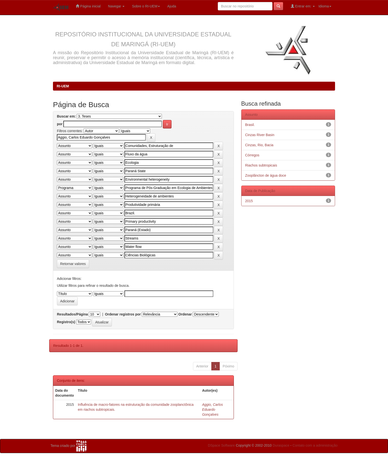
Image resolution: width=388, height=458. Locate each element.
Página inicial (88, 6)
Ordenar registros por (123, 314)
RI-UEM (63, 86)
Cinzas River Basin (259, 135)
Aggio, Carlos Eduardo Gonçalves (212, 409)
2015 (249, 201)
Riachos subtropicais (261, 165)
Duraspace (281, 445)
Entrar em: (303, 6)
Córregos (252, 155)
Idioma (324, 6)
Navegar (116, 6)
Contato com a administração (315, 445)
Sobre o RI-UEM (146, 6)
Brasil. (250, 125)
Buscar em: (66, 116)
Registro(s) (66, 322)
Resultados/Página (72, 314)
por (60, 124)
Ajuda (171, 6)
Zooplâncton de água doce (265, 175)
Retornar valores (73, 264)
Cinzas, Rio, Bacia (259, 145)
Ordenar (185, 314)
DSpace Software (221, 445)
